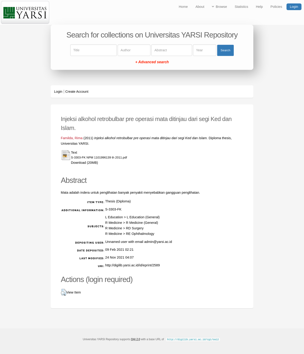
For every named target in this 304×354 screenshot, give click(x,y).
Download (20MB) (84, 162)
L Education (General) (143, 217)
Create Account (76, 91)
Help (259, 7)
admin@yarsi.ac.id (158, 242)
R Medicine (113, 222)
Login (294, 7)
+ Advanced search (152, 62)
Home (183, 7)
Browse (221, 7)
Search (225, 50)
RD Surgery (135, 228)
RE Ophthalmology (140, 234)
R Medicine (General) (142, 222)
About (200, 7)
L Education (114, 217)
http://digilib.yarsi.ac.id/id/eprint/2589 (132, 265)
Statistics (241, 7)
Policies (276, 7)
